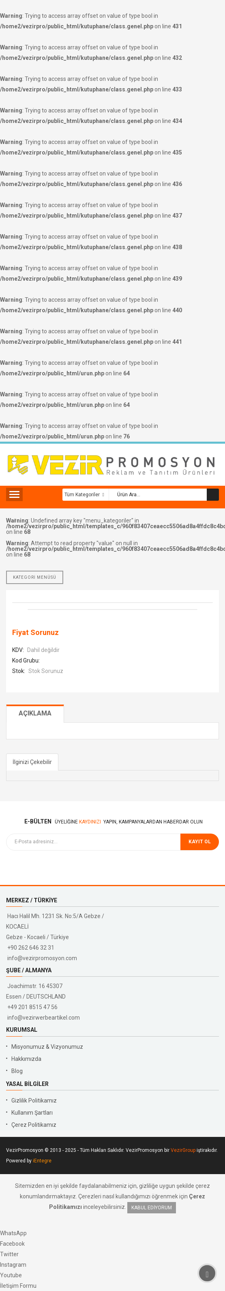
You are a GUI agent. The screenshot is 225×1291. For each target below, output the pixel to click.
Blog (17, 1071)
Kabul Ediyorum (151, 1208)
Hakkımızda (26, 1059)
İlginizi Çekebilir (32, 762)
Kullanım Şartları (32, 1112)
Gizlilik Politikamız (34, 1100)
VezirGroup (183, 1150)
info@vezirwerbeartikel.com (43, 1017)
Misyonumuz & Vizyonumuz (47, 1046)
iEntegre (42, 1161)
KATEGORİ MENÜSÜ (34, 577)
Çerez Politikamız (33, 1125)
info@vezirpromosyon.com (42, 958)
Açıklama (35, 713)
